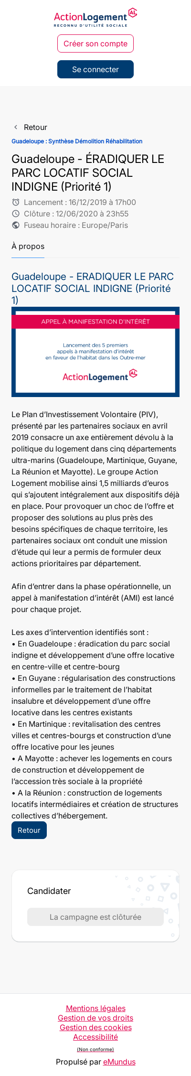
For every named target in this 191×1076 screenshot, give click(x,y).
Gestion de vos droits (95, 1017)
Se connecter (95, 69)
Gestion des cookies (96, 1027)
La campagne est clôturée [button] (95, 917)
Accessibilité (95, 1044)
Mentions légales (96, 1008)
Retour (29, 830)
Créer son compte (95, 43)
